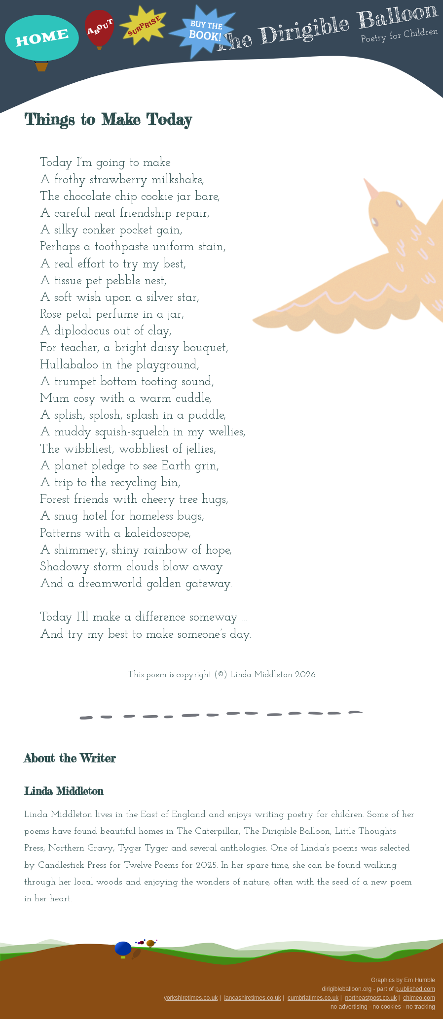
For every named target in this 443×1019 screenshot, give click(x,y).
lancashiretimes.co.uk (252, 997)
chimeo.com (419, 997)
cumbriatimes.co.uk (313, 997)
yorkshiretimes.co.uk (191, 997)
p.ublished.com (415, 989)
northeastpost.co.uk (371, 997)
